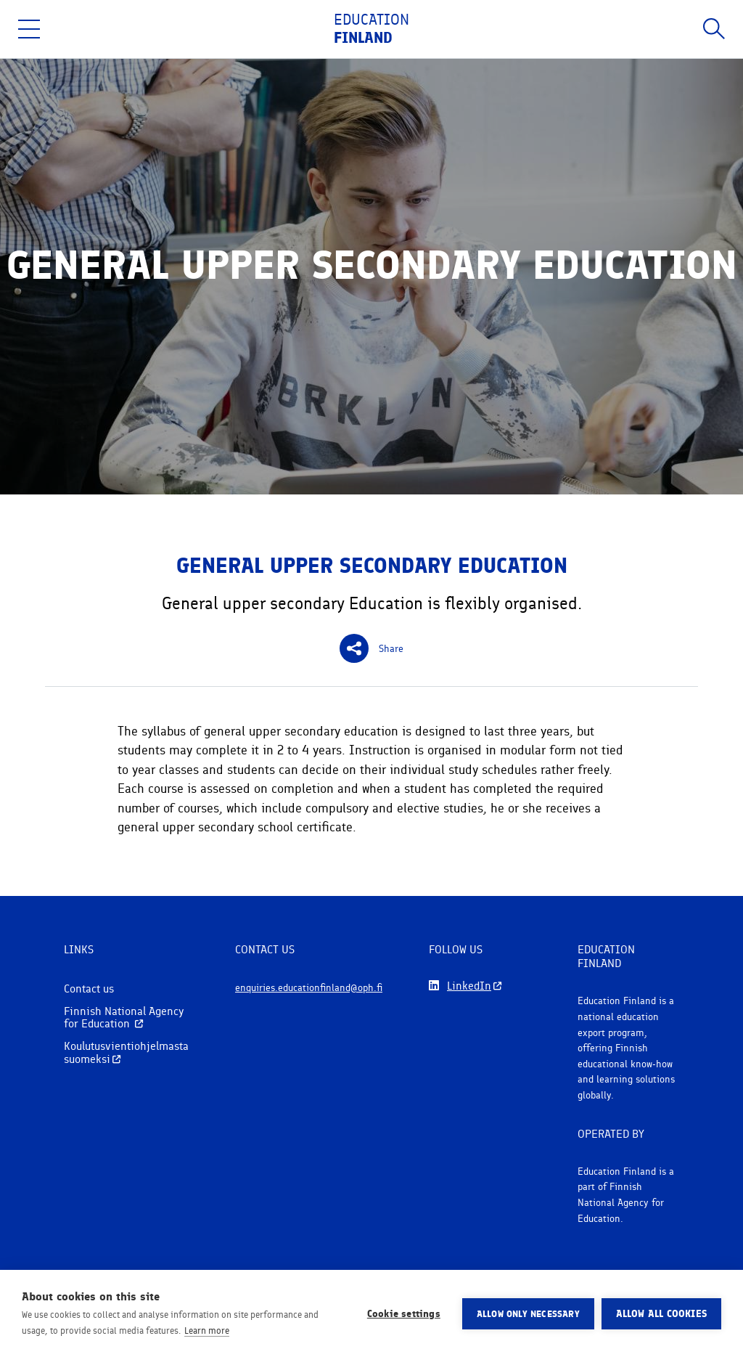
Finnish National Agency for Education (124, 1017)
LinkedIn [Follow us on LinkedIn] (469, 986)
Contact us (89, 988)
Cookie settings (403, 1313)
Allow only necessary (528, 1313)
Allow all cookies (661, 1313)
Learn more (206, 1330)
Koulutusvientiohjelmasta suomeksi (126, 1052)
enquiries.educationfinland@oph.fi (308, 992)
